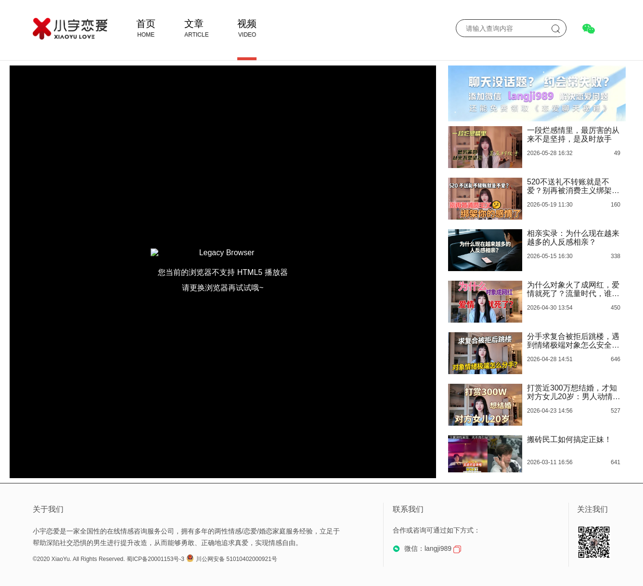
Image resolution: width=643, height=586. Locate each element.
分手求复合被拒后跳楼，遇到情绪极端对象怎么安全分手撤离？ (573, 341)
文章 (194, 23)
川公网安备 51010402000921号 (231, 559)
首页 (145, 23)
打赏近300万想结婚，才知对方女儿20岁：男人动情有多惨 (573, 392)
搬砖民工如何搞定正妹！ (569, 439)
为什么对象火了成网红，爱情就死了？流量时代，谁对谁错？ (573, 289)
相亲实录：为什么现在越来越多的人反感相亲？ (573, 237)
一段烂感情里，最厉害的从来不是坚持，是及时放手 (573, 134)
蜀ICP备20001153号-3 (155, 559)
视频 (247, 23)
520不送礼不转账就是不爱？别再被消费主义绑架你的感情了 (573, 186)
